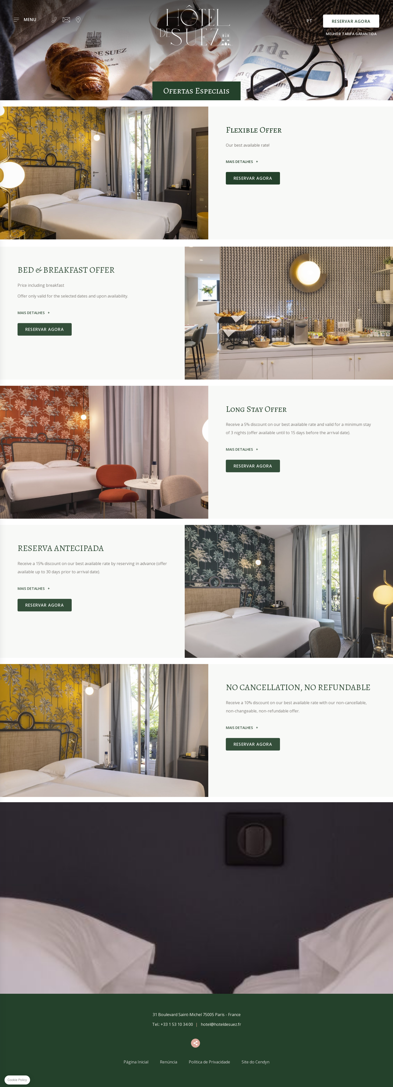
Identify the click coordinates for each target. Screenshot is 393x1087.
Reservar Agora (351, 21)
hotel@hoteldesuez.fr (221, 1024)
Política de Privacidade (209, 1062)
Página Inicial (136, 1062)
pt (310, 21)
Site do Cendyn (255, 1062)
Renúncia (168, 1062)
